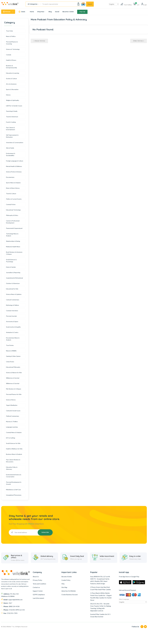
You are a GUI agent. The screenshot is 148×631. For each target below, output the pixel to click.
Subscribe (45, 532)
